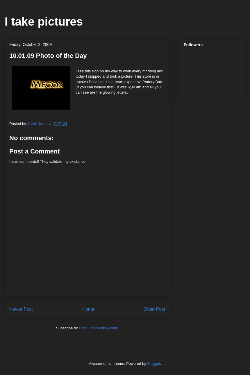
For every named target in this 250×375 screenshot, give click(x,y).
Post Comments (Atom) (98, 328)
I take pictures (44, 21)
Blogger (153, 363)
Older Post (154, 309)
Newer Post (21, 309)
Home (88, 309)
